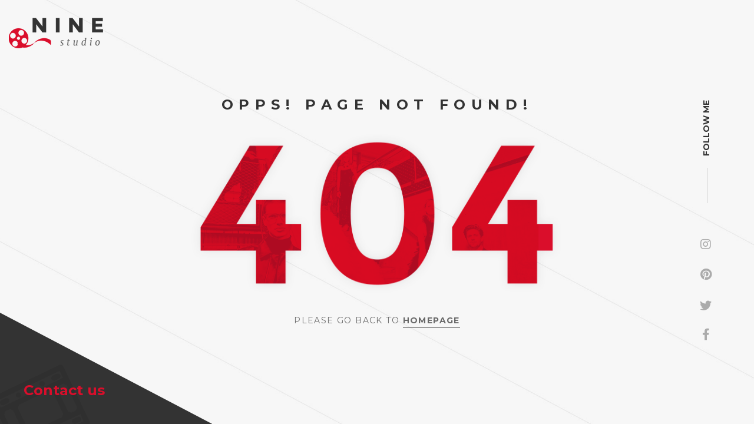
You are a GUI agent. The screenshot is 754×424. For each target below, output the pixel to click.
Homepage (431, 320)
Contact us (64, 390)
